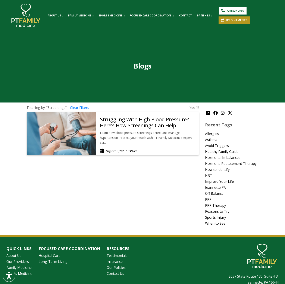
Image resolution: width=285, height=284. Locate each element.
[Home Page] (26, 15)
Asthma (211, 139)
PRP (208, 199)
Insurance (115, 261)
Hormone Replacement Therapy (231, 163)
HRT (208, 175)
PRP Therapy (215, 205)
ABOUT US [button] (55, 15)
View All (194, 107)
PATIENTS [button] (204, 15)
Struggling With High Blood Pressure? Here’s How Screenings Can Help (144, 122)
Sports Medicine (19, 273)
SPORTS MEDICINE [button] (112, 15)
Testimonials (117, 255)
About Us (13, 255)
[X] (230, 113)
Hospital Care (49, 255)
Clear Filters (79, 107)
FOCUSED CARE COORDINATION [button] (152, 15)
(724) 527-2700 (232, 11)
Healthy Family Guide (221, 151)
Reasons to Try (217, 211)
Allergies (212, 133)
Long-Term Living (53, 261)
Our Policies (116, 267)
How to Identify (217, 169)
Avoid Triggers (217, 145)
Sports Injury (215, 217)
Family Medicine (19, 267)
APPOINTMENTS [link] (234, 20)
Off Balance (214, 193)
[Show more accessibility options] (9, 276)
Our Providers (17, 261)
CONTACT (185, 15)
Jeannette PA (215, 187)
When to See (215, 223)
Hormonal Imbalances (222, 157)
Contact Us (115, 273)
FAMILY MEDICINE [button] (80, 15)
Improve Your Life (219, 181)
